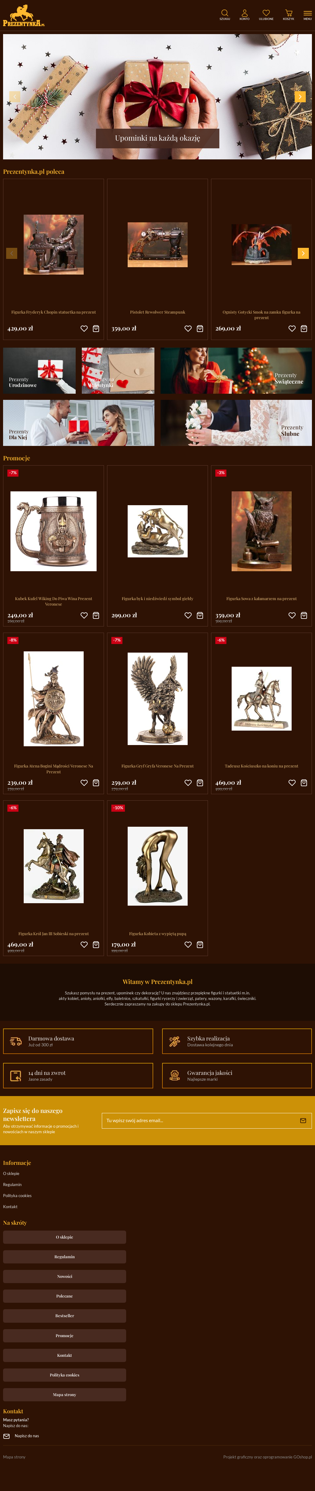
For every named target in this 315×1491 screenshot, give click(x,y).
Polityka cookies (17, 1196)
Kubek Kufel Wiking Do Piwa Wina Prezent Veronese (53, 601)
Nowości (64, 1276)
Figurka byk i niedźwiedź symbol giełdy (157, 598)
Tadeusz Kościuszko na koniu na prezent (261, 765)
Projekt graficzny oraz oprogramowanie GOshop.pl (267, 1457)
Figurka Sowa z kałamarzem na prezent (261, 598)
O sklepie (11, 1174)
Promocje (65, 1335)
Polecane (64, 1295)
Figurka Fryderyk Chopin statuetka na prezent (53, 311)
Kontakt (10, 1207)
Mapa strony (64, 1394)
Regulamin (12, 1185)
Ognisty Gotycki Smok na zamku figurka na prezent (261, 314)
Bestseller (64, 1315)
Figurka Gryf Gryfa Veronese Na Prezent (158, 765)
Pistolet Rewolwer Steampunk (157, 311)
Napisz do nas (27, 1436)
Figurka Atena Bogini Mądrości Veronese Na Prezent (53, 768)
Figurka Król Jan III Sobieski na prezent (53, 933)
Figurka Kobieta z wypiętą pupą (157, 933)
